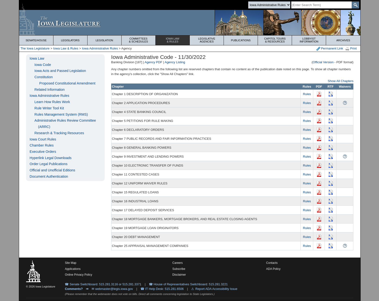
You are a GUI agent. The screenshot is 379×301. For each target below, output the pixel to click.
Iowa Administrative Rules (100, 48)
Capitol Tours (275, 40)
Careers (177, 263)
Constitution (44, 77)
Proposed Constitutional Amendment (67, 83)
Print (351, 49)
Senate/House (36, 40)
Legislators (70, 40)
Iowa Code (43, 65)
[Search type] (269, 4)
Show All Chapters (340, 81)
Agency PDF (153, 62)
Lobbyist (309, 40)
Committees (138, 40)
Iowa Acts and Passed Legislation (60, 71)
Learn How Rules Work (52, 102)
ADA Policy (273, 269)
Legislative (207, 40)
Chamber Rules (42, 145)
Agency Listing (175, 62)
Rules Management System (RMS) (61, 114)
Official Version (323, 62)
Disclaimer (179, 274)
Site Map (70, 263)
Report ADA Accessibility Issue (216, 289)
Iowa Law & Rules (65, 48)
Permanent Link (329, 49)
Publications (241, 40)
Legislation (104, 40)
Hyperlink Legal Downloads (51, 158)
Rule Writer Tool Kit (49, 108)
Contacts (271, 263)
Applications (72, 269)
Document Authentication (49, 176)
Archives (343, 40)
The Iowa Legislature (35, 48)
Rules (307, 94)
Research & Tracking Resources (59, 133)
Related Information (50, 89)
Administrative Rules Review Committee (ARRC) (65, 124)
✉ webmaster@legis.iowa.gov (112, 289)
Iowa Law (173, 40)
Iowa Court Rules (43, 139)
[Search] (321, 4)
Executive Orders (43, 152)
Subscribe (178, 269)
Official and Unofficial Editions (52, 170)
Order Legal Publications (49, 164)
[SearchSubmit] (355, 4)
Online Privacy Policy (78, 274)
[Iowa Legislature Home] (189, 22)
